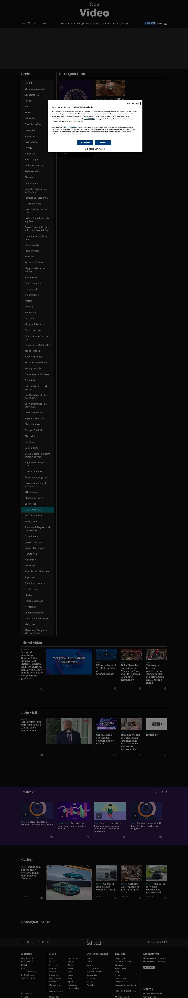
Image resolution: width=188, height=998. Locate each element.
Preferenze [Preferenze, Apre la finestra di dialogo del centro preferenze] (85, 143)
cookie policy (89, 119)
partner (128, 127)
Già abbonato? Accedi (95, 149)
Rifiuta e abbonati (133, 103)
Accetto (103, 143)
